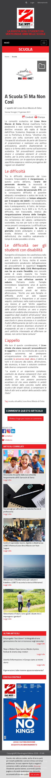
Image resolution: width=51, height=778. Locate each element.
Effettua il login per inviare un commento (25, 418)
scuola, (11, 401)
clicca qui (36, 766)
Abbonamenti (42, 2)
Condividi (27, 117)
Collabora (7, 439)
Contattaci (7, 435)
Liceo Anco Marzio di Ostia (33, 401)
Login (32, 2)
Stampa (40, 117)
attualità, (18, 401)
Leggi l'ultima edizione (24, 742)
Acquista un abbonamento (24, 744)
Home (7, 56)
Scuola (26, 49)
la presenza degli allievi (24, 359)
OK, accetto (35, 774)
